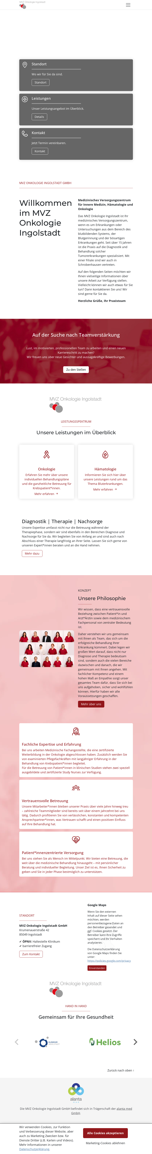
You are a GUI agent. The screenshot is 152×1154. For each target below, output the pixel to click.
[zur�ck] (17, 1042)
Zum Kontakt (31, 954)
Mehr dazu (32, 553)
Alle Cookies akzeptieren (105, 1133)
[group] (47, 1042)
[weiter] (135, 1042)
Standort (40, 82)
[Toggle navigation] (128, 4)
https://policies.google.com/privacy (109, 960)
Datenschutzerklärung (34, 1149)
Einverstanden (97, 968)
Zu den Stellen (76, 370)
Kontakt (40, 151)
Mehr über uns (91, 704)
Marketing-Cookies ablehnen (105, 1143)
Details (39, 117)
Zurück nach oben (120, 1070)
